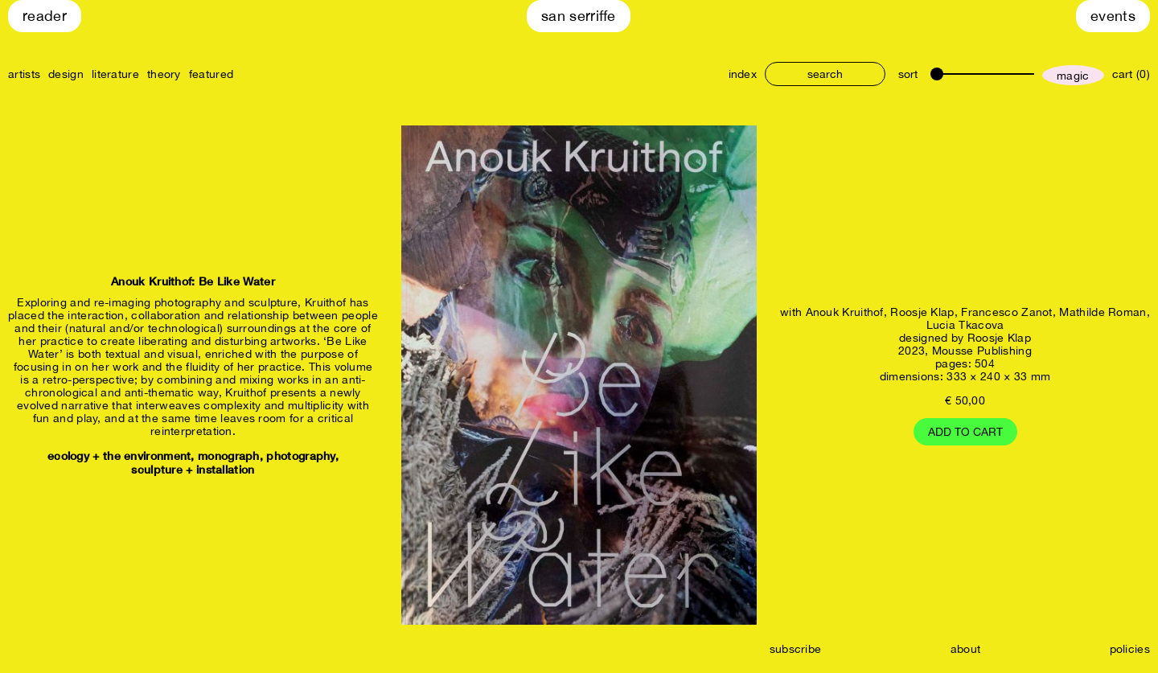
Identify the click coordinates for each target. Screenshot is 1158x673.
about (966, 648)
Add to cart (965, 431)
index (743, 74)
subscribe (796, 648)
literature (115, 74)
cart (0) (1131, 74)
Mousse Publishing (982, 350)
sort (908, 74)
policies (1130, 648)
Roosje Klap (922, 312)
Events (1112, 15)
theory (164, 74)
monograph (229, 455)
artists (24, 74)
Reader (45, 15)
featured (211, 74)
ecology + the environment (119, 455)
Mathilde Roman (1102, 312)
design (66, 74)
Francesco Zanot (1007, 312)
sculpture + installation (192, 469)
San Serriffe (578, 15)
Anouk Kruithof (845, 312)
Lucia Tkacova (965, 324)
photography (300, 455)
